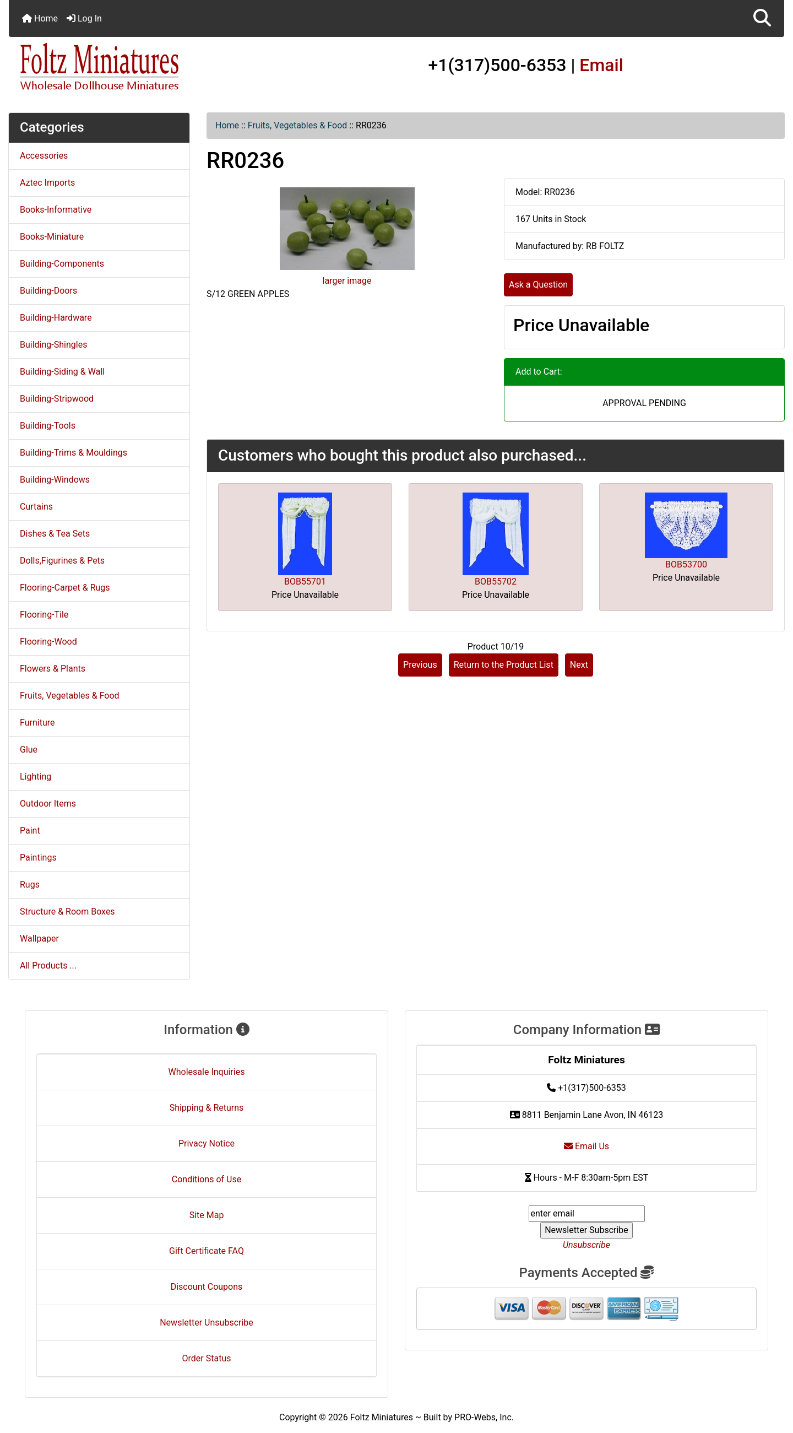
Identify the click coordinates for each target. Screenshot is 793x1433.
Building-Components (62, 263)
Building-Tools (47, 425)
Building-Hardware (56, 317)
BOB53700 (686, 564)
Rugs (30, 884)
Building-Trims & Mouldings (73, 452)
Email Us (586, 1146)
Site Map (206, 1215)
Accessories (44, 155)
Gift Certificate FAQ (206, 1251)
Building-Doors (48, 290)
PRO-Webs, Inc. (484, 1417)
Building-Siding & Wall (62, 371)
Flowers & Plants (52, 668)
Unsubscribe (586, 1245)
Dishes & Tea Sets (55, 533)
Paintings (38, 857)
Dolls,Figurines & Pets (62, 560)
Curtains (36, 506)
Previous (420, 664)
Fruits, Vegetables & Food (297, 125)
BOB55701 (305, 581)
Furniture (37, 722)
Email (601, 65)
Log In (84, 18)
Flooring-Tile (44, 614)
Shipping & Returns (207, 1107)
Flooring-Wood (48, 641)
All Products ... (48, 965)
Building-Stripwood (57, 398)
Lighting (35, 776)
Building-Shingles (53, 344)
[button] (762, 18)
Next (579, 664)
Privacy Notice (206, 1143)
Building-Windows (55, 479)
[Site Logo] (138, 67)
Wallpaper (39, 938)
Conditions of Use (206, 1179)
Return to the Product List (503, 664)
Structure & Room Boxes (67, 911)
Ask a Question (538, 284)
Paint (30, 830)
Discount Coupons (207, 1286)
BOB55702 (496, 581)
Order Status (206, 1358)
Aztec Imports (47, 182)
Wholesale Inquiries (207, 1072)
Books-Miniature (52, 236)
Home (40, 18)
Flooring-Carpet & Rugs (65, 587)
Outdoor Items (48, 803)
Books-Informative (55, 209)
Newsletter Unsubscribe (206, 1322)
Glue (28, 749)
